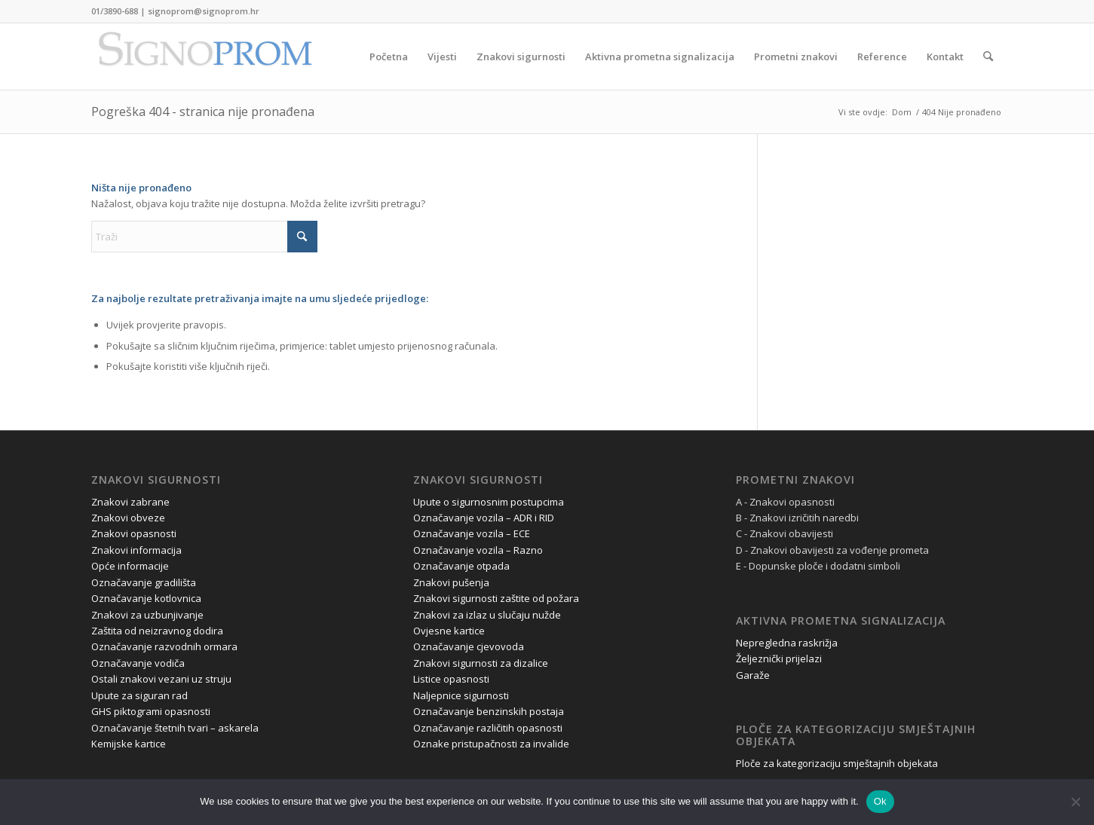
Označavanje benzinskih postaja (488, 711)
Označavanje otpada (461, 566)
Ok (880, 801)
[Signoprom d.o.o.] (204, 56)
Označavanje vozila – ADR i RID (483, 517)
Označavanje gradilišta (143, 582)
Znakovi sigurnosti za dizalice (480, 663)
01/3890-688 (114, 11)
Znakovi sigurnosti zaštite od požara (496, 598)
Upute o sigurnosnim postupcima (488, 502)
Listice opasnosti (451, 679)
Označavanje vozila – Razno (478, 550)
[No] (1075, 801)
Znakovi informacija (136, 550)
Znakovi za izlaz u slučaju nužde (487, 615)
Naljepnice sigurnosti (461, 695)
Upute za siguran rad (139, 695)
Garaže (753, 675)
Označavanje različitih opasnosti (487, 728)
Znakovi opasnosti (133, 533)
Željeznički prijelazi (779, 658)
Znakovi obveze (128, 517)
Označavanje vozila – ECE (471, 533)
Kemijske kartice (128, 743)
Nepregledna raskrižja (787, 642)
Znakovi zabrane (130, 502)
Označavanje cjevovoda (468, 646)
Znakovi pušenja (451, 582)
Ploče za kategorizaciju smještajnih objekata (837, 763)
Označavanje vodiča (138, 663)
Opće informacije (130, 566)
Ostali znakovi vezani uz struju (161, 679)
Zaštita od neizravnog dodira (157, 630)
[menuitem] (389, 56)
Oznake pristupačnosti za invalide (491, 743)
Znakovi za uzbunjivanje (147, 615)
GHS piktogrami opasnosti (150, 711)
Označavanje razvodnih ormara (164, 646)
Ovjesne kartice (449, 630)
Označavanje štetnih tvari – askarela (175, 728)
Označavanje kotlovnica (146, 598)
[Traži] (988, 56)
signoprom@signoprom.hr (203, 11)
